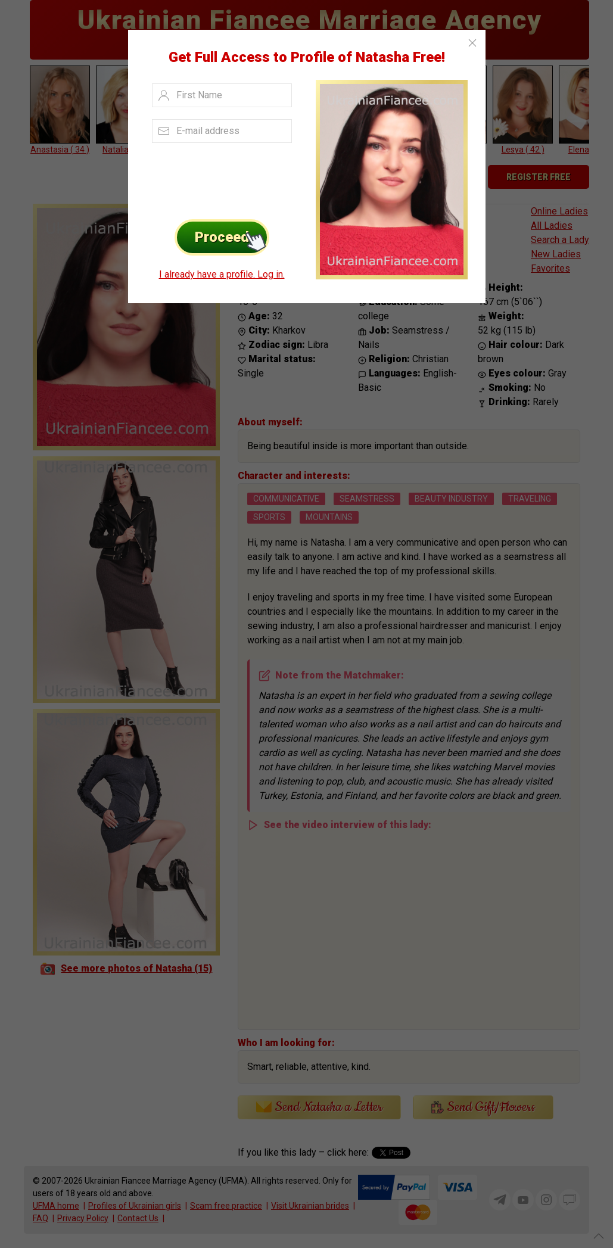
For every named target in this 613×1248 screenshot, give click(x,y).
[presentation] (218, 178)
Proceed (232, 237)
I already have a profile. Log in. (222, 274)
